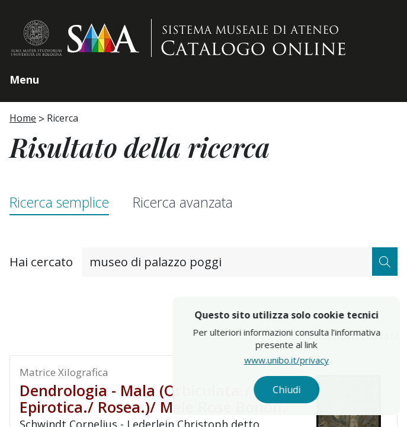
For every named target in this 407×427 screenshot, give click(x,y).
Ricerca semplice (59, 202)
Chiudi (315, 389)
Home (22, 118)
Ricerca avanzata (183, 202)
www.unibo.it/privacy (315, 360)
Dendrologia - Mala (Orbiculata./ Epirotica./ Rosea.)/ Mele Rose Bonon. (153, 398)
